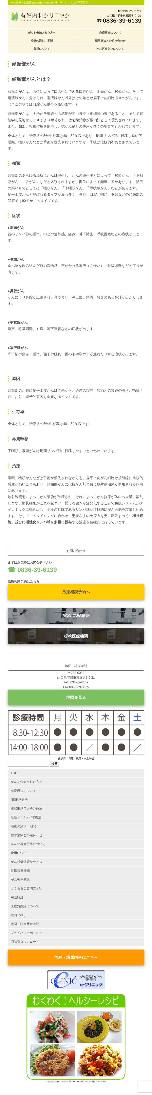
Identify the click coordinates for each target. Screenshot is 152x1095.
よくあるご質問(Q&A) (26, 888)
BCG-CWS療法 (76, 616)
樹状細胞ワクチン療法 (26, 808)
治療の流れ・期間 (42, 40)
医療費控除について (25, 906)
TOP (14, 773)
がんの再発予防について (28, 844)
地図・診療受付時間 (25, 924)
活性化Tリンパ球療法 (26, 817)
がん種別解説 (20, 879)
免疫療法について (110, 32)
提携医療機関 (76, 636)
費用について (41, 48)
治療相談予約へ (76, 592)
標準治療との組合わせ (26, 835)
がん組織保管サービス (26, 861)
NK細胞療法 (19, 799)
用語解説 (17, 897)
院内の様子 (19, 915)
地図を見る (76, 697)
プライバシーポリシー (26, 933)
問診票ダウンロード (25, 941)
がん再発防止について (110, 48)
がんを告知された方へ (42, 32)
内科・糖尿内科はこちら (76, 957)
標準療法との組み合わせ (110, 40)
